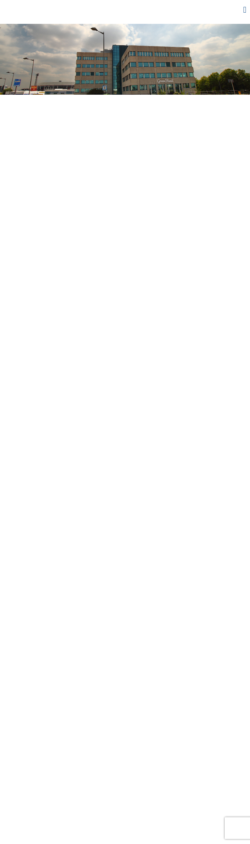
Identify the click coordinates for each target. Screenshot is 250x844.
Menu (233, 10)
